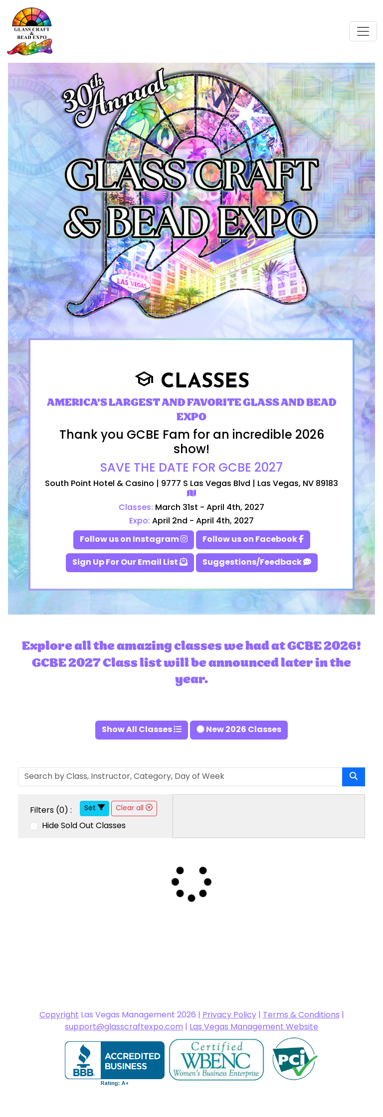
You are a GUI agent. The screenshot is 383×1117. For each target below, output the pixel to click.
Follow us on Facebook (253, 540)
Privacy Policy (229, 1015)
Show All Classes (142, 730)
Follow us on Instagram (134, 540)
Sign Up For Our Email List (130, 563)
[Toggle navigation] (363, 31)
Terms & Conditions (301, 1015)
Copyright (59, 1015)
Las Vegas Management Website (254, 1027)
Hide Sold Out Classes (83, 826)
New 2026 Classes (238, 730)
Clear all (134, 808)
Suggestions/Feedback (256, 563)
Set (94, 808)
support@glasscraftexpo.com (124, 1027)
